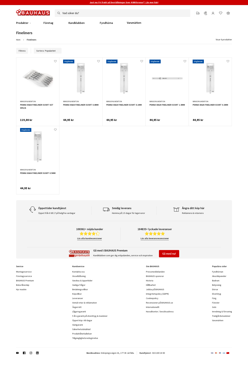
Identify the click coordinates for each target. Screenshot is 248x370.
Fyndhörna (106, 22)
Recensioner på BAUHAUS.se (159, 302)
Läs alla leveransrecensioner (155, 238)
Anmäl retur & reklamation (84, 302)
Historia (149, 280)
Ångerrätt (76, 307)
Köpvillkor (77, 293)
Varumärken (134, 22)
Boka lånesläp (22, 285)
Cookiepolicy (152, 298)
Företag (48, 22)
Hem (18, 39)
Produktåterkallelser (82, 333)
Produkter (22, 22)
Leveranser (77, 298)
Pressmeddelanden (155, 271)
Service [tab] (19, 266)
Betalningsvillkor (80, 289)
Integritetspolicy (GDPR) (157, 293)
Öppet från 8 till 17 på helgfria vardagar (56, 213)
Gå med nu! (169, 253)
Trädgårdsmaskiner (221, 316)
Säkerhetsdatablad (81, 329)
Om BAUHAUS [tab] (152, 266)
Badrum (215, 280)
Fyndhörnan (217, 271)
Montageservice (24, 271)
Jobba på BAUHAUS (155, 289)
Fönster (216, 302)
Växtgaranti (77, 324)
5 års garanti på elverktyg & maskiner (90, 316)
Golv (214, 307)
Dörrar (215, 289)
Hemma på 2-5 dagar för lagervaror (128, 213)
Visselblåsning (79, 276)
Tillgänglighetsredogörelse (85, 338)
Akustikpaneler (219, 276)
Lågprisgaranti (79, 311)
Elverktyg (216, 293)
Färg (214, 298)
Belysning (216, 285)
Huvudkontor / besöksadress (160, 311)
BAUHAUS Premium (25, 280)
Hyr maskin (21, 289)
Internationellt (152, 307)
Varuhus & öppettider (82, 280)
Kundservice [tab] (78, 266)
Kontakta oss (78, 271)
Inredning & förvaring (222, 311)
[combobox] (122, 13)
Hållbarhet (151, 285)
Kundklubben (76, 22)
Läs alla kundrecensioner (89, 238)
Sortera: (47, 50)
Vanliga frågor (78, 285)
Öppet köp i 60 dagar (82, 320)
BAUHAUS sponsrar (155, 276)
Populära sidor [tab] (219, 266)
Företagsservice (24, 276)
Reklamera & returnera (193, 213)
